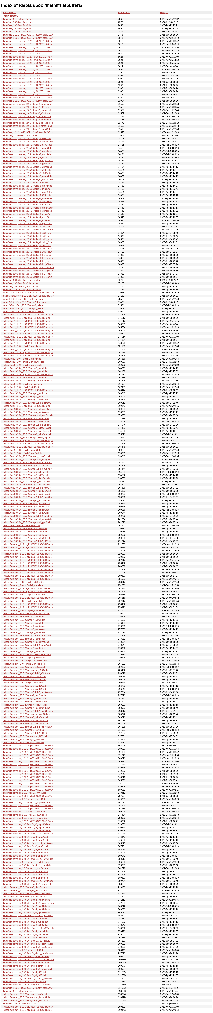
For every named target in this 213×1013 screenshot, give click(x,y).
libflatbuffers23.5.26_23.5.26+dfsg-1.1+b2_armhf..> (27, 403)
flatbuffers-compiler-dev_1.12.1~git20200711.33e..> (27, 41)
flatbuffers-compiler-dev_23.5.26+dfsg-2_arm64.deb (28, 142)
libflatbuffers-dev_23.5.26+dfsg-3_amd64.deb (24, 686)
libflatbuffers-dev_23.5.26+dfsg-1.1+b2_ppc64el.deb (28, 711)
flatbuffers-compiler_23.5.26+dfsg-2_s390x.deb (25, 925)
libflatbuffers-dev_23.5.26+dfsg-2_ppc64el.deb (25, 695)
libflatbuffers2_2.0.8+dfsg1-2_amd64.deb (22, 450)
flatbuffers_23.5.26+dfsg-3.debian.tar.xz (22, 286)
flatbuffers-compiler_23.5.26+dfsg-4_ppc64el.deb (26, 909)
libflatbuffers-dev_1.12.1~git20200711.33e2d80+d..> (28, 544)
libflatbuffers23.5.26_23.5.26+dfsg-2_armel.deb (25, 377)
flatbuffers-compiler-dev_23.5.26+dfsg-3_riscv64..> (27, 183)
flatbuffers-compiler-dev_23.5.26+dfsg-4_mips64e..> (28, 214)
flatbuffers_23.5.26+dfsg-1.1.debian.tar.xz (23, 280)
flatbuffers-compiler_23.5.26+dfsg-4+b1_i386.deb (26, 985)
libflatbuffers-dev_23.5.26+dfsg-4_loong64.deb (25, 994)
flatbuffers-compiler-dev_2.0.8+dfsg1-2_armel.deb (27, 104)
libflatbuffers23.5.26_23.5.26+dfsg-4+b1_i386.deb (27, 538)
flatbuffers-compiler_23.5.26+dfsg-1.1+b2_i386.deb (27, 978)
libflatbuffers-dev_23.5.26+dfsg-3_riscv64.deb (25, 887)
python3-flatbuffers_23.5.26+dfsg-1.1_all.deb (24, 302)
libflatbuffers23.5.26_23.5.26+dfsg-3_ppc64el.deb (26, 500)
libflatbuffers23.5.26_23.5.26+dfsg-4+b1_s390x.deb (27, 462)
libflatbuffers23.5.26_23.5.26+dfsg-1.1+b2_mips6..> (27, 437)
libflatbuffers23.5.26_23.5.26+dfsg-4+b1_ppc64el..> (27, 522)
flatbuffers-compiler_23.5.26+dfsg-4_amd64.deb (26, 966)
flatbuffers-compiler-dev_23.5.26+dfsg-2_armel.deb (27, 151)
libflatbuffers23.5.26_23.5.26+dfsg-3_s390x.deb (25, 475)
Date (162, 12)
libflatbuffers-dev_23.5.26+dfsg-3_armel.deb (24, 623)
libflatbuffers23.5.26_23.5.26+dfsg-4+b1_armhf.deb (27, 409)
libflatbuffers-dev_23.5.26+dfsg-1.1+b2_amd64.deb (27, 692)
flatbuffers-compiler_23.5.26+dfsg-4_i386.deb (24, 972)
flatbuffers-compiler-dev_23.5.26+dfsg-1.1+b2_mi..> (27, 249)
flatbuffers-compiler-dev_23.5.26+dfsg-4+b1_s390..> (28, 264)
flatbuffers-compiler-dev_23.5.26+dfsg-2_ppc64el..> (27, 164)
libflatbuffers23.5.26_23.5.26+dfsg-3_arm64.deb (26, 418)
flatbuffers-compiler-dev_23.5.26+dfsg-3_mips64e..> (28, 189)
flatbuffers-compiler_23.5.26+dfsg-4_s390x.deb (25, 918)
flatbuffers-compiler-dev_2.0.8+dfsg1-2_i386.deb (26, 107)
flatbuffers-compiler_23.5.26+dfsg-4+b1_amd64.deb (28, 969)
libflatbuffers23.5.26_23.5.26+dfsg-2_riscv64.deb (26, 485)
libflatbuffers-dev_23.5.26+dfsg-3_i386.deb (23, 742)
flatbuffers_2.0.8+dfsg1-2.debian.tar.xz (21, 135)
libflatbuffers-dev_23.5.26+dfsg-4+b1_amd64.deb (26, 708)
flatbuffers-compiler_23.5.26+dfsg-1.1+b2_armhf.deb (28, 881)
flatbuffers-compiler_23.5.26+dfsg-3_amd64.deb (26, 956)
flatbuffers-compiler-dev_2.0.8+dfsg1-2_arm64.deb (27, 116)
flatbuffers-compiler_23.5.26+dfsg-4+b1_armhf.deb (27, 884)
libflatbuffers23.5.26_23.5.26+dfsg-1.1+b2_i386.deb (27, 541)
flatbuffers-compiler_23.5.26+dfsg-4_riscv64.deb (26, 931)
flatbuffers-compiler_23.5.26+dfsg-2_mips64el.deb (27, 824)
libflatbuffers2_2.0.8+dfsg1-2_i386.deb (21, 525)
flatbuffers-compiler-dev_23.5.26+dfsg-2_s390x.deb (27, 145)
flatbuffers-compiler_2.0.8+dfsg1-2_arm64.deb (25, 799)
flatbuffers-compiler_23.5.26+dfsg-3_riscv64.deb (26, 934)
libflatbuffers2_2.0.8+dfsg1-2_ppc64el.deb (23, 453)
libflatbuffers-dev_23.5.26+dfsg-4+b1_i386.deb (25, 736)
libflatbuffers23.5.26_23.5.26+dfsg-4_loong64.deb (26, 456)
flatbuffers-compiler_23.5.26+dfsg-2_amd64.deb (26, 963)
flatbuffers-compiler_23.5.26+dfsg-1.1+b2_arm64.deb (28, 843)
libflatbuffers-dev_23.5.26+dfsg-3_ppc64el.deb (25, 702)
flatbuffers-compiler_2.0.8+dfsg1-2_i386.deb (24, 950)
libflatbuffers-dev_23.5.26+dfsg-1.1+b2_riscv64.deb (27, 893)
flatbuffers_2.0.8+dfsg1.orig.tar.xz (19, 991)
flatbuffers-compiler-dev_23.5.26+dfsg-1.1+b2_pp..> (28, 252)
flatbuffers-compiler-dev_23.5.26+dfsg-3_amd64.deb (28, 176)
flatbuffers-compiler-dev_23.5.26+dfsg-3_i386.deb (27, 170)
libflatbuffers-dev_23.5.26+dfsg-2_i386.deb (23, 730)
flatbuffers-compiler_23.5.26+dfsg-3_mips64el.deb (27, 827)
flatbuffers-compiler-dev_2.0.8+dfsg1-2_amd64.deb (27, 126)
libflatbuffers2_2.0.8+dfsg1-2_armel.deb (22, 346)
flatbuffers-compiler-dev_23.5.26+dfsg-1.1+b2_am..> (28, 230)
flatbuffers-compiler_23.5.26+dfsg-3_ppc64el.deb (26, 912)
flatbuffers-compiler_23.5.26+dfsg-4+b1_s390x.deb (27, 947)
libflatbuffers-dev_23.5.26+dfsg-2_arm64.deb (24, 626)
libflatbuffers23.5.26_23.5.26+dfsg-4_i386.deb (25, 532)
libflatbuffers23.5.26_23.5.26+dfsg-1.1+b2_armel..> (27, 381)
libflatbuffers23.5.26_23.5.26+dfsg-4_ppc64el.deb (26, 503)
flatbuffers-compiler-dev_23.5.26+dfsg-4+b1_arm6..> (28, 255)
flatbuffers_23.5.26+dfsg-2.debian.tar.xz (22, 283)
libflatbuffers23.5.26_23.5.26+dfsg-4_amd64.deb (26, 513)
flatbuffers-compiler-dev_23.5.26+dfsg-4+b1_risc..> (27, 261)
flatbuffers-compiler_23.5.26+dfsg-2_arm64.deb (25, 846)
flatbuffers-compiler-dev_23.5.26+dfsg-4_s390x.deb (27, 204)
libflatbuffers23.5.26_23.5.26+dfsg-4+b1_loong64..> (27, 459)
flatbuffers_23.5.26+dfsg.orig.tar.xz (19, 1004)
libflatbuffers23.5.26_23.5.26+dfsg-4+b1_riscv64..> (27, 491)
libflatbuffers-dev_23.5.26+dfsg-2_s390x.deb (24, 667)
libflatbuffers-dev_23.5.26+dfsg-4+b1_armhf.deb (26, 642)
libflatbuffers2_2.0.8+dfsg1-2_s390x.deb (22, 387)
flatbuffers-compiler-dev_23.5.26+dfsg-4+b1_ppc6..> (28, 271)
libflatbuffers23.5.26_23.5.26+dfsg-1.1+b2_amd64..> (28, 516)
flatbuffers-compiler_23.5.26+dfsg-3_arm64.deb (25, 840)
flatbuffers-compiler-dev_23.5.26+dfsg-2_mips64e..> (28, 160)
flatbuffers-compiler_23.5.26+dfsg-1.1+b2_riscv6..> (27, 941)
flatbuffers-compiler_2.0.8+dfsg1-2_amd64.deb (25, 868)
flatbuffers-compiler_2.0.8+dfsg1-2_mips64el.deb (26, 802)
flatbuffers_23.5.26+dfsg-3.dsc (17, 25)
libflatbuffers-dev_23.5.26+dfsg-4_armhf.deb (24, 651)
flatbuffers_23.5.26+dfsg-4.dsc (17, 28)
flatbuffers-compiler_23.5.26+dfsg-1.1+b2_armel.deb (28, 859)
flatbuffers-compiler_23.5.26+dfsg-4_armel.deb (25, 849)
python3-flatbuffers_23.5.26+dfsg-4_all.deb (23, 311)
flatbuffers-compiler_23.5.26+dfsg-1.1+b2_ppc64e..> (28, 915)
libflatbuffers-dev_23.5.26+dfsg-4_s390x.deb (24, 676)
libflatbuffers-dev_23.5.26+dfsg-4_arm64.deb (24, 632)
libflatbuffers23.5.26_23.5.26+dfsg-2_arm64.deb (26, 422)
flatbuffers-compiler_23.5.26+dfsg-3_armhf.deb (25, 875)
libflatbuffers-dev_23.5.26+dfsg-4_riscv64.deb (25, 897)
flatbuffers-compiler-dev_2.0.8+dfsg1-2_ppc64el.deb (28, 123)
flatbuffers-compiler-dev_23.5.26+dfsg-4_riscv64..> (27, 217)
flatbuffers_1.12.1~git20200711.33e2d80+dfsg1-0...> (28, 35)
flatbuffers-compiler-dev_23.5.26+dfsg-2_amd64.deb (28, 148)
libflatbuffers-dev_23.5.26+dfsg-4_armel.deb (24, 620)
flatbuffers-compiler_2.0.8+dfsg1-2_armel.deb (24, 793)
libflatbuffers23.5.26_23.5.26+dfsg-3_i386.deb (25, 528)
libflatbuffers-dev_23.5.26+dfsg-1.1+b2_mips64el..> (27, 727)
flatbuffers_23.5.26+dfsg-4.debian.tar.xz (22, 289)
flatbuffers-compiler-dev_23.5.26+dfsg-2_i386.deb (27, 138)
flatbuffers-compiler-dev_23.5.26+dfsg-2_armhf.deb (27, 154)
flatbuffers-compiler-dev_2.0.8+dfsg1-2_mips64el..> (27, 129)
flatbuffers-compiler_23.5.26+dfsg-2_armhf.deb (25, 878)
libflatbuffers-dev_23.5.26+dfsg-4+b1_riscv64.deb (26, 1000)
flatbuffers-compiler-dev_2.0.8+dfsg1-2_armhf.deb (27, 120)
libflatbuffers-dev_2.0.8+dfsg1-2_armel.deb (23, 585)
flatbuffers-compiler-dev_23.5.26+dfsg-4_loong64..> (27, 220)
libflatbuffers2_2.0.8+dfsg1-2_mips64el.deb (23, 362)
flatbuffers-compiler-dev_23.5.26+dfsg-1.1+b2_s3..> (28, 226)
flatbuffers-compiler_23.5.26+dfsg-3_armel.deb (25, 853)
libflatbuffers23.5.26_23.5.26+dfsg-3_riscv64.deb (26, 478)
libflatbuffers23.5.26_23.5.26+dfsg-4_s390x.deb (25, 466)
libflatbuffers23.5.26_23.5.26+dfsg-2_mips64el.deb (27, 434)
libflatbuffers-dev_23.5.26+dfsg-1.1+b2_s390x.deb (27, 673)
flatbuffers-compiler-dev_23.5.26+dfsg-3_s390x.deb (27, 173)
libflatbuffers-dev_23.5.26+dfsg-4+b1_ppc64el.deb (27, 714)
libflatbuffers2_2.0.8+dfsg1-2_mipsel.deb (22, 384)
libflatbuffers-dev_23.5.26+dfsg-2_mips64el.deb (25, 724)
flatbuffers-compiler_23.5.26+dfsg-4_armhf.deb (25, 871)
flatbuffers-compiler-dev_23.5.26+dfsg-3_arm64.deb (28, 179)
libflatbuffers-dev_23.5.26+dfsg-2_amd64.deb (24, 689)
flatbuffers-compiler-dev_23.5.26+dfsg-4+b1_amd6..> (28, 267)
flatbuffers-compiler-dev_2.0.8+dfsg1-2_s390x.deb (27, 113)
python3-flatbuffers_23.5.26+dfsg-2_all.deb (23, 305)
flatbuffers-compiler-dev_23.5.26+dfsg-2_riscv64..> (27, 157)
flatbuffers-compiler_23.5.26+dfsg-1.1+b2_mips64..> (28, 834)
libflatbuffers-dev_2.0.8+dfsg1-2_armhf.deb (23, 601)
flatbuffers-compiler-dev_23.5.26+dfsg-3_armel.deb (27, 167)
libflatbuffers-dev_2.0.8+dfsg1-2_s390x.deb (23, 582)
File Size (122, 12)
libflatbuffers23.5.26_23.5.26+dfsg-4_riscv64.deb (26, 481)
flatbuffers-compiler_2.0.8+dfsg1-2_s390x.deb (25, 815)
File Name (8, 12)
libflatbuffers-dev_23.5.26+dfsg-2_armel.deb (24, 617)
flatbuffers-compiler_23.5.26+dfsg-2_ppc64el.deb (26, 906)
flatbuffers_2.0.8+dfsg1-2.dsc (17, 19)
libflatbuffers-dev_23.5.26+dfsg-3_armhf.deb (24, 648)
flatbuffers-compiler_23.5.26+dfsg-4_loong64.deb (26, 900)
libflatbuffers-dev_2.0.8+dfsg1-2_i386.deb (23, 683)
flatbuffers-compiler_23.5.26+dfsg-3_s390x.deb (25, 922)
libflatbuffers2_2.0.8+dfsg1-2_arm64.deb (22, 365)
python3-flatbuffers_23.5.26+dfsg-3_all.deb (23, 308)
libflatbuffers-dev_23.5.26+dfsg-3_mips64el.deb (25, 717)
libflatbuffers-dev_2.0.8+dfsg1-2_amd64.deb (24, 610)
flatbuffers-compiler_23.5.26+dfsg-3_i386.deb (24, 975)
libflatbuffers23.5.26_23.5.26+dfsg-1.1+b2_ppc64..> (27, 497)
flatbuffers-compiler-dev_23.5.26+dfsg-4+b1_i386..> (28, 274)
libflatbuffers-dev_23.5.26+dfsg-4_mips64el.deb (25, 720)
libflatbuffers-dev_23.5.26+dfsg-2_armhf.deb (24, 639)
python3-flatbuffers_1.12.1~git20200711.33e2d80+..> (28, 293)
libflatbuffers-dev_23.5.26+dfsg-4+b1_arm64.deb (26, 613)
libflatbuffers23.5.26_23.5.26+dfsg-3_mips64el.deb (27, 428)
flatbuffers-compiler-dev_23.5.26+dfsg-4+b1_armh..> (28, 258)
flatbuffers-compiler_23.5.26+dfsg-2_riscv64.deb (26, 937)
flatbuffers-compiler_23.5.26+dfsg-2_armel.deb (25, 856)
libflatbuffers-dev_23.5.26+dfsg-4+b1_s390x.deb (26, 670)
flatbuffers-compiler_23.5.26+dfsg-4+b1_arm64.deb (27, 865)
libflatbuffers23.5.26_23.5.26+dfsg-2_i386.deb (25, 535)
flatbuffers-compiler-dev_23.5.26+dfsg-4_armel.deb (27, 211)
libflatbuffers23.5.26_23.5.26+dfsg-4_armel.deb (25, 371)
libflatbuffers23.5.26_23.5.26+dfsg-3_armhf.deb (25, 396)
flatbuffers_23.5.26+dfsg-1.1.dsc (18, 22)
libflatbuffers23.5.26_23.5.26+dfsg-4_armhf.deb (25, 393)
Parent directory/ (10, 16)
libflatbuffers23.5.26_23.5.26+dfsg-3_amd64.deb (26, 506)
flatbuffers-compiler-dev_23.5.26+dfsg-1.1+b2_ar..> (27, 233)
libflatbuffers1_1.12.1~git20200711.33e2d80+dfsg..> (28, 315)
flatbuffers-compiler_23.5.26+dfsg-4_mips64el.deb (27, 830)
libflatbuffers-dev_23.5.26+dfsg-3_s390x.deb (24, 679)
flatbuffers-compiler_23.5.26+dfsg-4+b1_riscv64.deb (28, 953)
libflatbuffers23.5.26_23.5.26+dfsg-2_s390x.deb (25, 472)
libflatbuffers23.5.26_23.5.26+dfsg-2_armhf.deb (25, 400)
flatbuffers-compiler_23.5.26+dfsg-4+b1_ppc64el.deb (28, 944)
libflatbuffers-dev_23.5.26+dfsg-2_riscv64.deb (25, 890)
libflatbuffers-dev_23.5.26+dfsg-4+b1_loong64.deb (27, 997)
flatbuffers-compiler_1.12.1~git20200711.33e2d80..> (28, 746)
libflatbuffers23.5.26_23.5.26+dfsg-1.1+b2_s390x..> (27, 469)
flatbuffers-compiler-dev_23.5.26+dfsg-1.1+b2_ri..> (27, 245)
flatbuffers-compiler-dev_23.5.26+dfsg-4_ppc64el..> (27, 223)
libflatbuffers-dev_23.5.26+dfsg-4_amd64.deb (24, 698)
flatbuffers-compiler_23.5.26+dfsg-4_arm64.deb (25, 837)
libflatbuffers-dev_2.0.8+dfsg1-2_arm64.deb (24, 595)
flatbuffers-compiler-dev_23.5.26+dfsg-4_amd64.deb (28, 198)
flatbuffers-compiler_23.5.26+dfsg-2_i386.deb (24, 981)
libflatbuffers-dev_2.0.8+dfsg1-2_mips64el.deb (25, 661)
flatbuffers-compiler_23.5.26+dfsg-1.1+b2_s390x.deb (28, 928)
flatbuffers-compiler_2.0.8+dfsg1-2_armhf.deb (25, 812)
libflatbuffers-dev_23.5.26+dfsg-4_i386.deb (23, 739)
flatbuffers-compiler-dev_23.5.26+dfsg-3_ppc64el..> (27, 192)
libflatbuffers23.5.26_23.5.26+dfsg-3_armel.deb (25, 368)
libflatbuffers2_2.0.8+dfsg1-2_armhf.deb (22, 359)
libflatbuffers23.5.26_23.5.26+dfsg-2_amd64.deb (26, 510)
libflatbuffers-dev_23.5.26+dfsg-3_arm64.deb (24, 629)
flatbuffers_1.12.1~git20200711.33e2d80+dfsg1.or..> (28, 988)
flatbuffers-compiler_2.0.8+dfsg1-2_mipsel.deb (25, 818)
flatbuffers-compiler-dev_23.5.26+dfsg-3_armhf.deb (27, 186)
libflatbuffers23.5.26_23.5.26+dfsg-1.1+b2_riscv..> (27, 488)
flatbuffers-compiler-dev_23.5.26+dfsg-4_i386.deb (27, 195)
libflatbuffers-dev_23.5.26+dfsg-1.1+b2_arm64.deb (27, 645)
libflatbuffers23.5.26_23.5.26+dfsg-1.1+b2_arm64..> (28, 425)
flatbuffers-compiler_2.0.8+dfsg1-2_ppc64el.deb (26, 862)
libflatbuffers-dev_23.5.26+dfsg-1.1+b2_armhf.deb (27, 654)
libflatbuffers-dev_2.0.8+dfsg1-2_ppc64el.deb (24, 657)
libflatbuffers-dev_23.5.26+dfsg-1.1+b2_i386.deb (26, 733)
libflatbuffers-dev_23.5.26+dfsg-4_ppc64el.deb (25, 705)
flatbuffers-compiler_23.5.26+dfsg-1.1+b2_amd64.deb (28, 959)
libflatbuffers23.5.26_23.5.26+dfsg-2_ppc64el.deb (26, 494)
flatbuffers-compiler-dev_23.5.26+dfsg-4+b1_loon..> (28, 277)
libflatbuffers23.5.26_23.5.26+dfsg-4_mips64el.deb (27, 431)
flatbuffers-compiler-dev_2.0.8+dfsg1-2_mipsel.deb (27, 110)
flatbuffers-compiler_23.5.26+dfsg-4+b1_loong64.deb (28, 903)
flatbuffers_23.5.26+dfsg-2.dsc (17, 32)
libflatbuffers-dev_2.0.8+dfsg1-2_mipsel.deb (24, 664)
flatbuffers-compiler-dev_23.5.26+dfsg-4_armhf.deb (27, 201)
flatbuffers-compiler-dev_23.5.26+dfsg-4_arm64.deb (28, 208)
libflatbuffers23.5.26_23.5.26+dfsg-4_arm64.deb (26, 412)
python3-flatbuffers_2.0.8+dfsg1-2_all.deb (23, 299)
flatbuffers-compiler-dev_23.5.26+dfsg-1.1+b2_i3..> (27, 242)
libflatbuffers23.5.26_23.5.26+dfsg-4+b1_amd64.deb (28, 519)
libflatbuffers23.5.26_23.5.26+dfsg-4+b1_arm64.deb (28, 415)
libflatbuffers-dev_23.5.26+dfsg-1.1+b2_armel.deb (27, 635)
